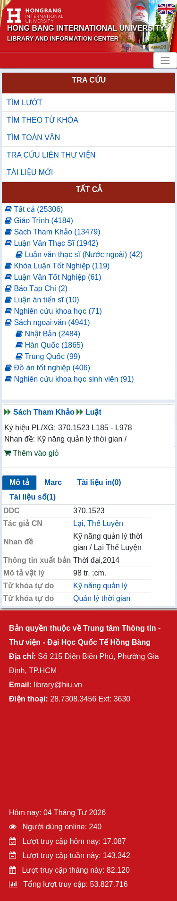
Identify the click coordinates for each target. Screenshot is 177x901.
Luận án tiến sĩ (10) (42, 300)
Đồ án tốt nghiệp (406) (47, 368)
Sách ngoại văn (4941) (47, 322)
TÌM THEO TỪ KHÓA (42, 120)
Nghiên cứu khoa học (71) (53, 311)
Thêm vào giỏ (31, 453)
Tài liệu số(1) (32, 497)
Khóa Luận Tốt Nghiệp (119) (57, 266)
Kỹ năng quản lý (100, 586)
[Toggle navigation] (165, 60)
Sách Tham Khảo (44, 412)
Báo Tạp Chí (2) (36, 288)
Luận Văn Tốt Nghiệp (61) (53, 277)
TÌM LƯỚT (24, 103)
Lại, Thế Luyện (98, 523)
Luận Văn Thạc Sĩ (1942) (51, 243)
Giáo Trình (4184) (39, 221)
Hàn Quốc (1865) (49, 345)
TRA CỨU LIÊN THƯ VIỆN (51, 155)
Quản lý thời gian (101, 598)
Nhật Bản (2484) (48, 334)
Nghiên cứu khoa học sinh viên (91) (69, 379)
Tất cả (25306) (34, 209)
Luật (93, 412)
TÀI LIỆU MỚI (30, 172)
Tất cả (89, 189)
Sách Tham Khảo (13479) (52, 232)
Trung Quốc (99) (48, 356)
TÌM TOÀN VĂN (33, 137)
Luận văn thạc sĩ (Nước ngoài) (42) (79, 254)
